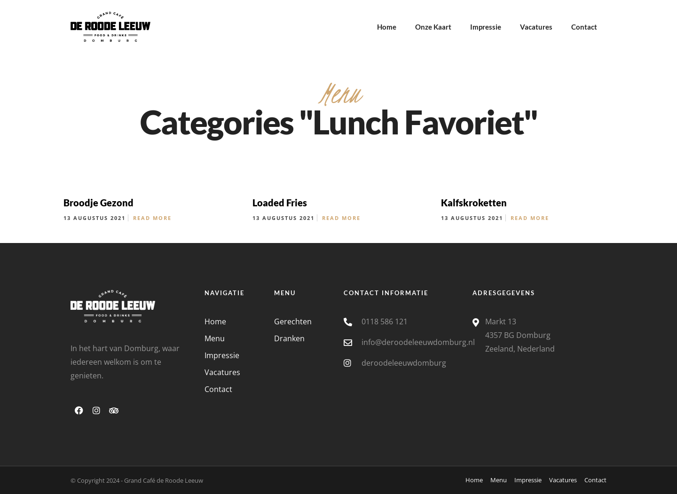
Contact (584, 27)
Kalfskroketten (474, 202)
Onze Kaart (433, 27)
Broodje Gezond (98, 202)
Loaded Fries (279, 202)
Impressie (485, 27)
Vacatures (536, 27)
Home (386, 27)
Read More (152, 217)
